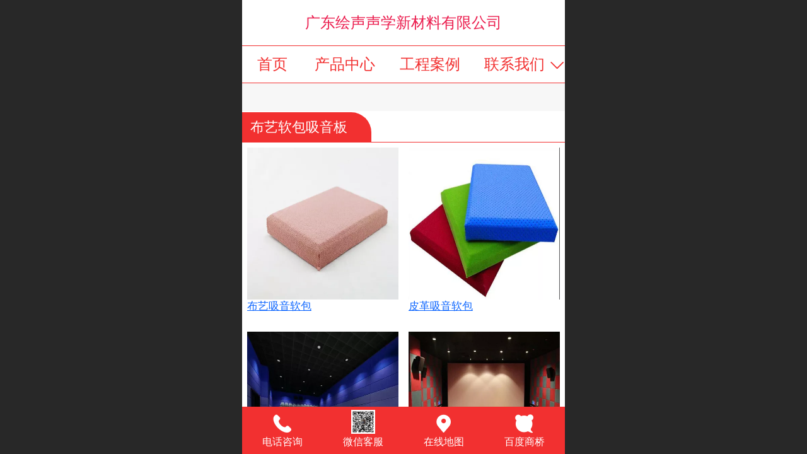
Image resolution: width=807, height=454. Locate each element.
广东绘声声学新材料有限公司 (403, 22)
